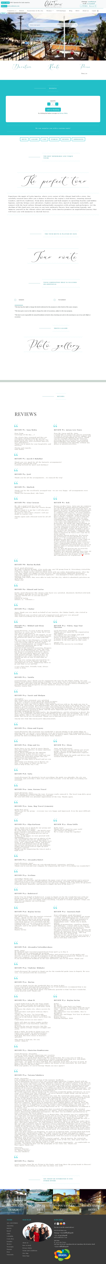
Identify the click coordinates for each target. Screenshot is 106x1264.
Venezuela (10, 1258)
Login (95, 11)
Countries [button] (11, 11)
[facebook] (55, 1226)
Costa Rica (10, 1242)
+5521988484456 (91, 1)
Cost (44, 139)
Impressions (78, 139)
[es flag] (61, 1226)
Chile (8, 1237)
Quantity (53, 101)
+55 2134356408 (90, 3)
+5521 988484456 (61, 1249)
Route (24, 139)
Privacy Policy (63, 113)
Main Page (26, 1259)
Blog (70, 11)
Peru (8, 1255)
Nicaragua (10, 1250)
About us (85, 11)
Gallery (34, 139)
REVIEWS (65, 139)
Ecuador (9, 1244)
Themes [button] (49, 11)
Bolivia (9, 1231)
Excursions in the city (35, 11)
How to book (27, 1248)
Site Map (25, 1256)
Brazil (9, 1234)
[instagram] (58, 1226)
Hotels (3, 2)
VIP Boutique (61, 11)
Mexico (9, 1247)
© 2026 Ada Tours (60, 1245)
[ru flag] (64, 1226)
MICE (77, 11)
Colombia (10, 1239)
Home (3, 13)
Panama (9, 1252)
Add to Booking (53, 109)
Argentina (10, 1229)
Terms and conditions (30, 1254)
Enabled (54, 139)
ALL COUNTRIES (12, 1226)
